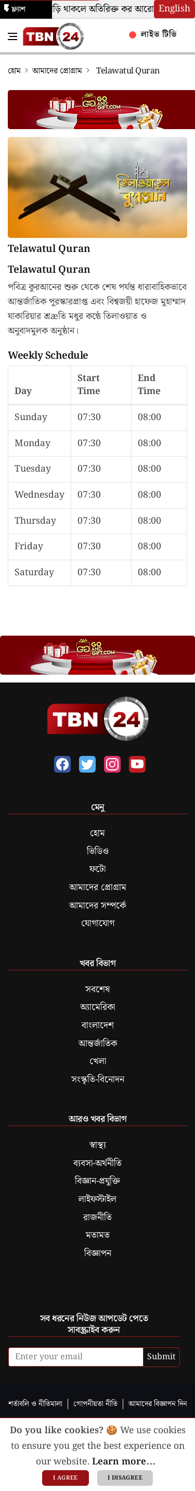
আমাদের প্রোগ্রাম (57, 71)
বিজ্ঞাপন (97, 1253)
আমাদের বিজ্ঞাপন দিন (157, 1404)
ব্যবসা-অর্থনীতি (97, 1163)
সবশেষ (97, 989)
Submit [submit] (161, 1356)
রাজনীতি (97, 1217)
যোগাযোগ (97, 923)
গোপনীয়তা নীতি (95, 1404)
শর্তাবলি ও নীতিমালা (35, 1404)
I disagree (125, 1478)
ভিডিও (98, 851)
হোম (14, 71)
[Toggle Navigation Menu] (12, 36)
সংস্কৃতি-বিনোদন (97, 1079)
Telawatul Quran (49, 249)
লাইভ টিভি (153, 34)
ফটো (97, 869)
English (174, 9)
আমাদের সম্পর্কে (97, 906)
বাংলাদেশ (98, 1025)
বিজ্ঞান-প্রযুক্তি (97, 1181)
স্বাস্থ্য (97, 1145)
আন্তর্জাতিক (98, 1044)
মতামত (98, 1235)
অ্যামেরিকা (97, 1007)
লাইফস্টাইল (97, 1199)
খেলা (97, 1061)
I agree (65, 1478)
